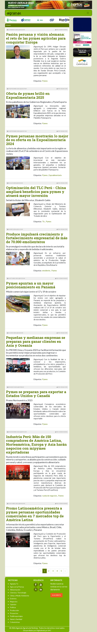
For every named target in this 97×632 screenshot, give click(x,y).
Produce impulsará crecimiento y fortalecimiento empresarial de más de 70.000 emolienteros (36, 238)
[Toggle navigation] (88, 13)
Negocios (13, 601)
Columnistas (15, 622)
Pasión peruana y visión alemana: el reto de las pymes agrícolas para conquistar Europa (36, 38)
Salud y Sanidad (16, 619)
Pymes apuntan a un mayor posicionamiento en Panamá (30, 285)
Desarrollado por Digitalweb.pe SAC (37, 630)
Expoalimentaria (55, 175)
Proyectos (14, 613)
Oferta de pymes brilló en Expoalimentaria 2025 (28, 95)
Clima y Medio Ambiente (19, 596)
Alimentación (15, 590)
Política (13, 607)
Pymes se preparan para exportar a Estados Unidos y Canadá (36, 393)
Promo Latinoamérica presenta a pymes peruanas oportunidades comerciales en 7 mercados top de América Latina (35, 514)
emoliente (46, 271)
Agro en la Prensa (17, 587)
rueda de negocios (49, 496)
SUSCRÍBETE (56, 595)
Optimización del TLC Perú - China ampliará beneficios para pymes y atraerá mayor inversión (36, 191)
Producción (14, 610)
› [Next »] (65, 571)
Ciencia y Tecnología (18, 593)
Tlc (43, 221)
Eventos (13, 598)
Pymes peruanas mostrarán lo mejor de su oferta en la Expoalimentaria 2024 (37, 140)
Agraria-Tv (14, 584)
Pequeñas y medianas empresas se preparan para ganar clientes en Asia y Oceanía (35, 341)
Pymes (45, 81)
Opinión (13, 604)
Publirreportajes (16, 616)
